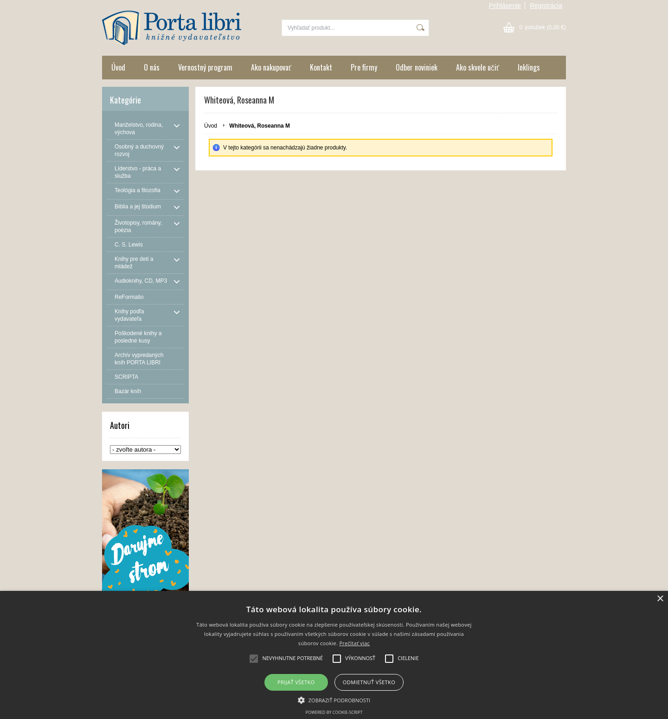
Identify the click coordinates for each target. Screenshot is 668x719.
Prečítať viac (354, 643)
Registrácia (546, 5)
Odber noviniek (416, 67)
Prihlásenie (505, 5)
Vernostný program (205, 67)
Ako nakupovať (271, 67)
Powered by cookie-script (334, 712)
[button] (334, 699)
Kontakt (321, 67)
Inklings (529, 67)
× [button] (659, 599)
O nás (152, 67)
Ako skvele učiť (477, 67)
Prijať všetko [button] (296, 682)
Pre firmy (364, 67)
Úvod (118, 67)
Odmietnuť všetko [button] (369, 682)
